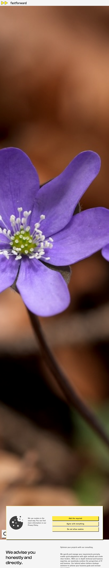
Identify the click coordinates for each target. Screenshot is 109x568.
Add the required (75, 518)
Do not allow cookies (75, 529)
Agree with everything (75, 524)
